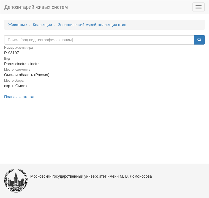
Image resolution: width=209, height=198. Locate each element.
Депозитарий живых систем (36, 7)
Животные (17, 25)
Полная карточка (19, 97)
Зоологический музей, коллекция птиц (92, 25)
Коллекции (42, 25)
